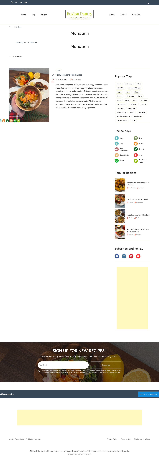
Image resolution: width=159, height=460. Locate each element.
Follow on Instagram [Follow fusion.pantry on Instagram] (148, 394)
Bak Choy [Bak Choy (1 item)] (128, 84)
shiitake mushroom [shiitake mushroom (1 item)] (123, 116)
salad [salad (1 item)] (132, 112)
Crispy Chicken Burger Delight (137, 199)
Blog (33, 14)
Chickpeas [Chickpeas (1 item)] (130, 96)
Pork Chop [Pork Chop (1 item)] (131, 108)
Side (58, 70)
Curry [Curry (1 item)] (140, 96)
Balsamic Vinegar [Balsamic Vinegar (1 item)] (135, 88)
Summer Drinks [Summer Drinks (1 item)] (122, 120)
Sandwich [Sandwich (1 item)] (142, 112)
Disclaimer (138, 439)
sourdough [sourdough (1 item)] (138, 116)
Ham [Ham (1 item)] (135, 100)
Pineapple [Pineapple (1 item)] (120, 108)
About (112, 14)
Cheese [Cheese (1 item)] (136, 92)
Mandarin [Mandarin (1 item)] (144, 100)
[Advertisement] (132, 298)
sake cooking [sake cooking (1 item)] (121, 112)
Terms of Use (125, 439)
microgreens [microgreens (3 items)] (121, 104)
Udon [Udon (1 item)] (133, 120)
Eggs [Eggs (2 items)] (127, 100)
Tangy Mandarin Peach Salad (69, 75)
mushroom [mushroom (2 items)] (133, 104)
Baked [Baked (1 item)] (139, 84)
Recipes (44, 14)
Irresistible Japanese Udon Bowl (138, 215)
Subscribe (136, 14)
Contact (123, 14)
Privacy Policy (112, 439)
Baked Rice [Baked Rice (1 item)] (120, 88)
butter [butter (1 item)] (128, 92)
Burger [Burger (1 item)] (119, 92)
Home (23, 14)
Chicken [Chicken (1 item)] (119, 96)
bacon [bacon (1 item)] (119, 84)
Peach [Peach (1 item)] (144, 104)
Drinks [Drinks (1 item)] (119, 100)
